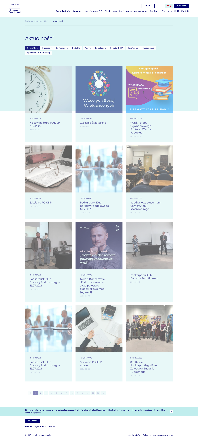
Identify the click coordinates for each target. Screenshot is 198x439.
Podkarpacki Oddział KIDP (36, 22)
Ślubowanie (148, 49)
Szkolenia (154, 11)
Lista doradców (134, 435)
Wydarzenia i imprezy (38, 53)
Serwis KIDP (116, 49)
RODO (52, 426)
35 (89, 394)
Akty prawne (140, 11)
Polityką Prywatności (86, 410)
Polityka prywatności (35, 426)
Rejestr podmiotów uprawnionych (158, 435)
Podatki (76, 49)
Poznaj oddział (63, 11)
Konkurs (77, 11)
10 (80, 394)
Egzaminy (47, 49)
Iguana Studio (45, 435)
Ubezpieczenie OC (93, 11)
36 (93, 394)
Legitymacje (125, 11)
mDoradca (181, 6)
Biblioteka (167, 11)
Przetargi (100, 49)
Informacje (62, 49)
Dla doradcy (111, 11)
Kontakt (185, 11)
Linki (176, 11)
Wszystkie (32, 49)
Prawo (88, 49)
